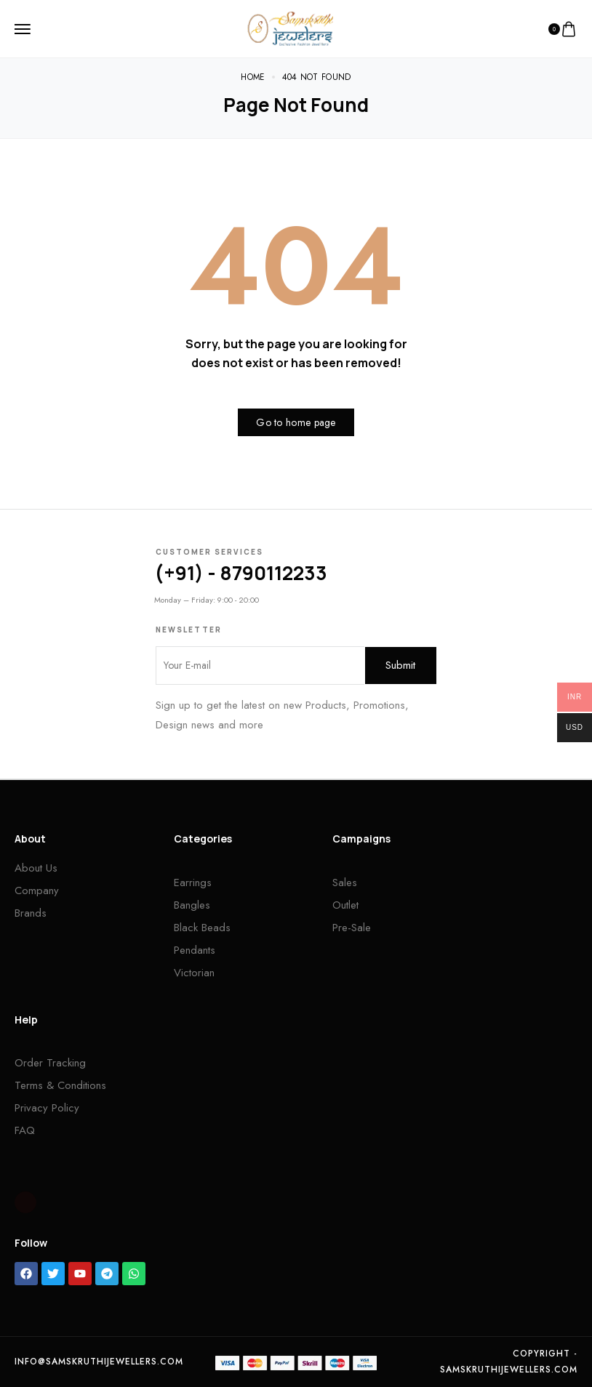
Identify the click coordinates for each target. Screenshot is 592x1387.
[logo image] (290, 28)
